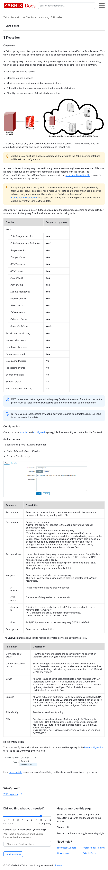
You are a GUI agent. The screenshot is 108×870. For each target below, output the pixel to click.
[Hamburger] (102, 5)
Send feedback (13, 854)
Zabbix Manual (11, 17)
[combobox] (67, 5)
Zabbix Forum (90, 853)
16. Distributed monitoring (35, 17)
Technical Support (66, 847)
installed (24, 432)
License (58, 865)
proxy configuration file (78, 175)
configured (39, 432)
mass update (15, 772)
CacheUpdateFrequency (24, 197)
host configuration (93, 747)
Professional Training (94, 847)
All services (63, 853)
